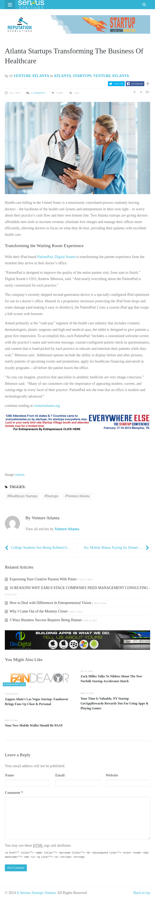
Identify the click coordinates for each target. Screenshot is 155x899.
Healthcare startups (23, 496)
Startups (82, 76)
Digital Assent (65, 257)
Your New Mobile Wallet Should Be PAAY (34, 725)
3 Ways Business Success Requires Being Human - (50, 620)
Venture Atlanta (29, 76)
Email (60, 775)
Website (112, 775)
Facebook (137, 83)
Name (9, 775)
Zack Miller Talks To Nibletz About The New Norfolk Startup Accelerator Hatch (111, 679)
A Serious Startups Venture (36, 893)
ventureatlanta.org (47, 406)
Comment (14, 793)
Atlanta (62, 76)
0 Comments (38, 93)
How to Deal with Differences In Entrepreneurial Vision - (55, 603)
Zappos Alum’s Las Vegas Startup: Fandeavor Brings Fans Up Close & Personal (36, 701)
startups (52, 496)
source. (19, 475)
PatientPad (45, 257)
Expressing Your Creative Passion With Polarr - (48, 579)
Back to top (141, 893)
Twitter (119, 83)
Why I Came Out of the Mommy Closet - (43, 611)
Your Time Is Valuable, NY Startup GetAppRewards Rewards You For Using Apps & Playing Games (115, 703)
